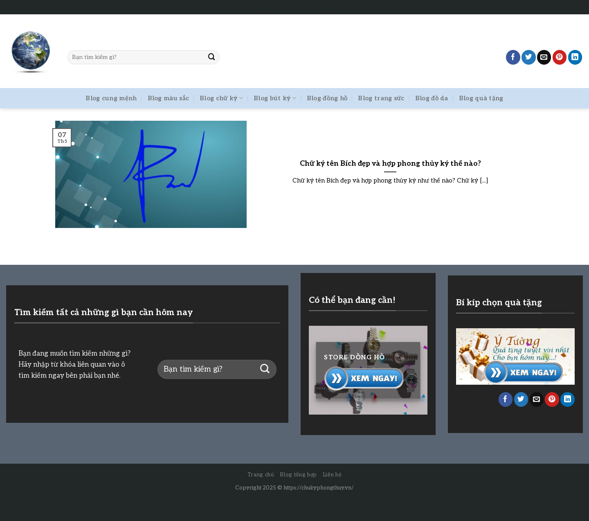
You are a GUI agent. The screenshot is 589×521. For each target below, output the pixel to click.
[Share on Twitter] (529, 57)
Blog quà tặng (481, 98)
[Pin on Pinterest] (560, 57)
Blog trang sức (381, 98)
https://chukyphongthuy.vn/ (318, 488)
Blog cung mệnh (111, 98)
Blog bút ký (275, 98)
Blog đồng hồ (327, 98)
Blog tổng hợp (298, 474)
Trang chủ (260, 474)
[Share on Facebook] (513, 57)
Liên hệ (332, 474)
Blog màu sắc (168, 98)
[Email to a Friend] (544, 57)
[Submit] (212, 57)
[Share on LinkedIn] (575, 57)
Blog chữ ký (221, 98)
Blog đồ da (431, 98)
